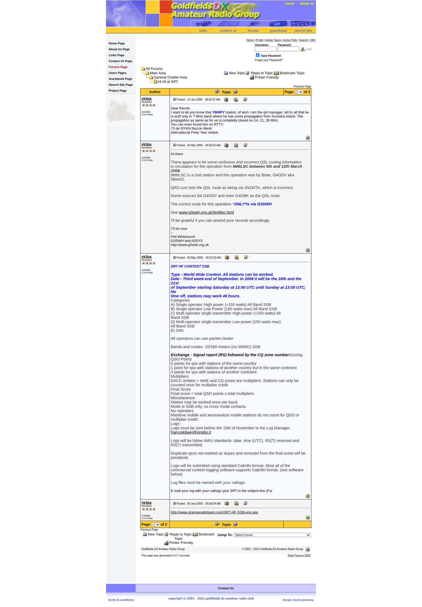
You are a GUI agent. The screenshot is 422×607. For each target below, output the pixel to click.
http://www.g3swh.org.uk (190, 245)
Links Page (115, 55)
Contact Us (226, 588)
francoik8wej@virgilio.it (191, 432)
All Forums (154, 69)
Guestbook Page (119, 78)
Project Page (116, 90)
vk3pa (147, 99)
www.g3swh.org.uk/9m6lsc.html (206, 212)
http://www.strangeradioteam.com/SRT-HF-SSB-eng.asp (214, 512)
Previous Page (302, 86)
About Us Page (118, 49)
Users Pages (116, 72)
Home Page (115, 43)
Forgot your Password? (269, 60)
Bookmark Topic (292, 73)
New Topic (237, 73)
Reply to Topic (262, 73)
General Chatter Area (170, 77)
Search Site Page (119, 84)
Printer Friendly (267, 77)
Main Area (158, 73)
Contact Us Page (119, 61)
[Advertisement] (226, 571)
